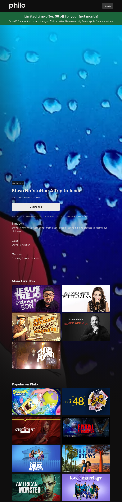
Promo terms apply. (84, 216)
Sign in (108, 6)
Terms (85, 21)
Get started (36, 206)
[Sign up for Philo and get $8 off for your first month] (61, 18)
